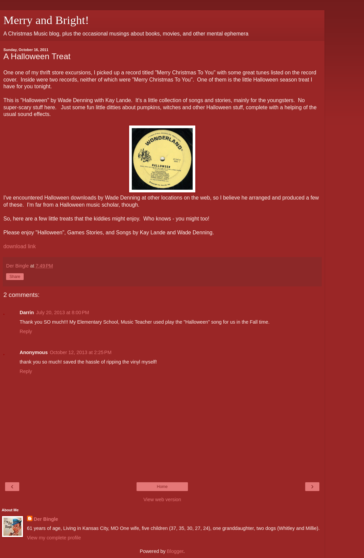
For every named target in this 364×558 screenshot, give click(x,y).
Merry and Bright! (46, 20)
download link (19, 246)
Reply (26, 331)
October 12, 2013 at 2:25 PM (81, 352)
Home (162, 486)
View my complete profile (54, 537)
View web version (162, 499)
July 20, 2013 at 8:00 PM (62, 312)
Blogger (175, 551)
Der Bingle (46, 519)
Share (14, 276)
